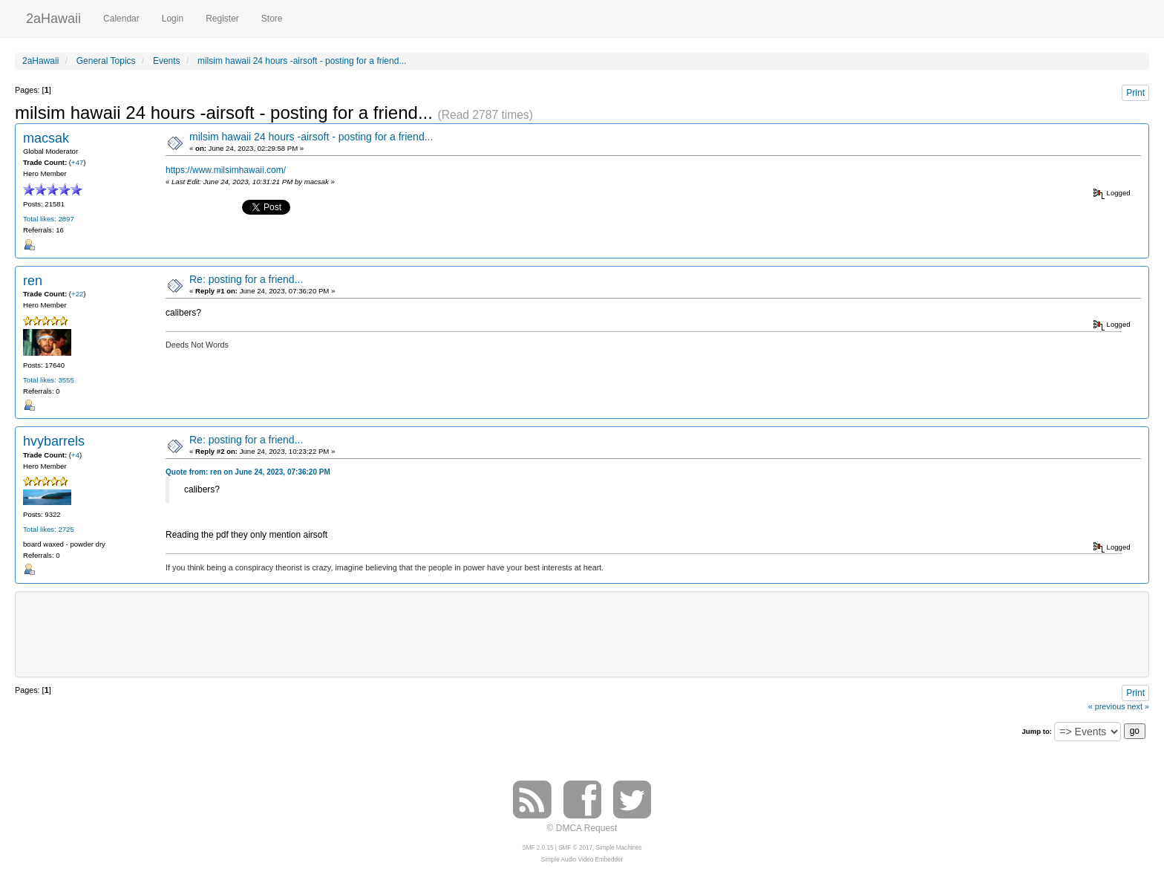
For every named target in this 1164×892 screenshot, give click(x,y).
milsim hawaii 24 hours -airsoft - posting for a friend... (311, 137)
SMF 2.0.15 (537, 847)
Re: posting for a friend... (246, 279)
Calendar (121, 18)
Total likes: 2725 (48, 529)
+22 (77, 294)
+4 (75, 455)
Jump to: (1036, 731)
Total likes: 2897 (48, 219)
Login (172, 18)
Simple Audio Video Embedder (582, 859)
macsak (46, 138)
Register (222, 18)
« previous (1106, 706)
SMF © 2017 (575, 847)
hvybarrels (54, 441)
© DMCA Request (582, 828)
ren (32, 280)
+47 (77, 162)
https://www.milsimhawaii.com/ (226, 170)
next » (1138, 706)
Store (272, 18)
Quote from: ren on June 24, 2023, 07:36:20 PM (248, 472)
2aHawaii (53, 16)
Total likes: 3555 (48, 380)
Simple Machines (619, 847)
